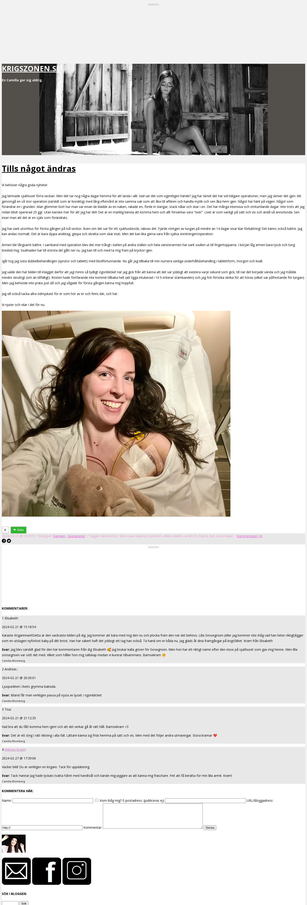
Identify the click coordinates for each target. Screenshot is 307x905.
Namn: (7, 800)
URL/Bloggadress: (260, 800)
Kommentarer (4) (249, 536)
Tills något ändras (39, 168)
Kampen (59, 536)
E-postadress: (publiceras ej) (143, 800)
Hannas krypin (15, 749)
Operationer (76, 536)
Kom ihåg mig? (111, 800)
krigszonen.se (31, 68)
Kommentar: (92, 832)
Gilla (20, 530)
